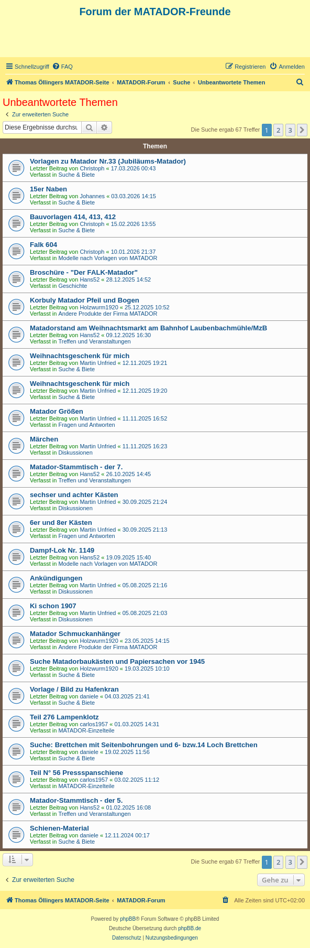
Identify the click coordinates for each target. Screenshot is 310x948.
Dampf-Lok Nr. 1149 (62, 550)
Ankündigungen (56, 578)
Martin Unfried (98, 363)
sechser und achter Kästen (74, 495)
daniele (89, 696)
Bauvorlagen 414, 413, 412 (73, 217)
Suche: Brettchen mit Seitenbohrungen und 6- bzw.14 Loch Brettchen (144, 745)
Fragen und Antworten (86, 425)
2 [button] (278, 130)
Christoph (92, 168)
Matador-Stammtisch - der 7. (76, 467)
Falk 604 (43, 245)
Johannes (92, 196)
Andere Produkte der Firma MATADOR (107, 313)
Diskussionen (75, 452)
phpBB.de (189, 928)
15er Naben (48, 189)
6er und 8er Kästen (61, 522)
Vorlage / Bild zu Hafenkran (74, 689)
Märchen (44, 439)
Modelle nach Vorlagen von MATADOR (107, 258)
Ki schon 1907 (53, 606)
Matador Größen (56, 411)
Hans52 (89, 279)
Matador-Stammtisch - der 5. (76, 800)
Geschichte (72, 286)
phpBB (128, 919)
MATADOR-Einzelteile (86, 730)
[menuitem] (62, 66)
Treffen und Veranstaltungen (94, 341)
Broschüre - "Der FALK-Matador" (84, 272)
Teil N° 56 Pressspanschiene (76, 773)
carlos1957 (94, 724)
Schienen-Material (59, 828)
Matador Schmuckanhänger (75, 634)
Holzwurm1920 (99, 307)
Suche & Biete (76, 174)
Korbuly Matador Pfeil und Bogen (84, 300)
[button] (302, 130)
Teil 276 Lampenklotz (64, 717)
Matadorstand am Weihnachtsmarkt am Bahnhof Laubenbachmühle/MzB (148, 328)
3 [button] (290, 130)
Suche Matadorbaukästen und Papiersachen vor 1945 (117, 661)
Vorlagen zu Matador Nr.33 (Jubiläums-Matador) (108, 161)
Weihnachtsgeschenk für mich (79, 356)
